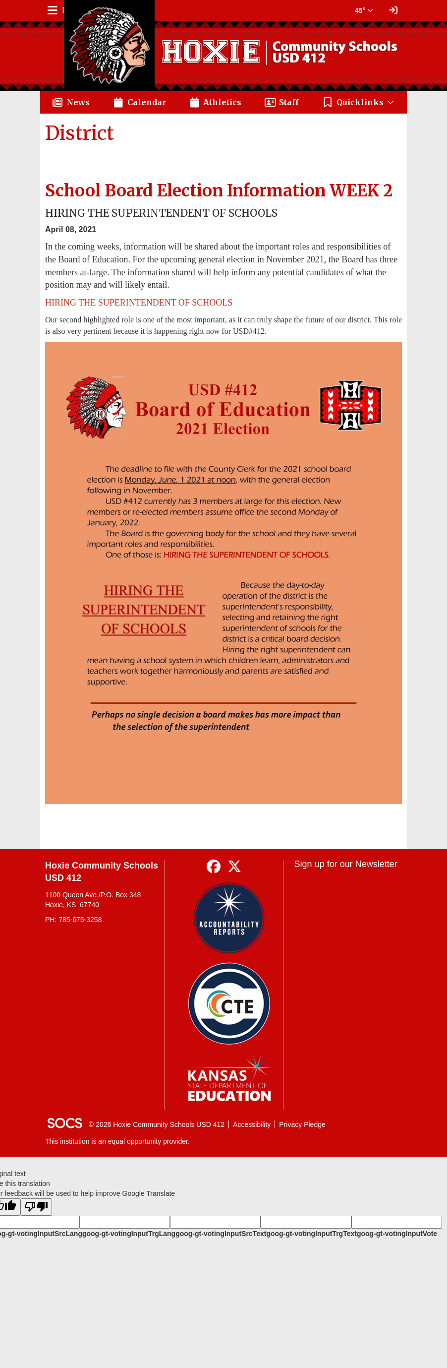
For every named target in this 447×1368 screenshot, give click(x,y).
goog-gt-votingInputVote (397, 1234)
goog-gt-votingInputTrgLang (128, 1234)
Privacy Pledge (302, 1124)
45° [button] (364, 10)
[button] (358, 102)
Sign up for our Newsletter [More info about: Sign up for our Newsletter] (345, 864)
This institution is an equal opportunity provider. (117, 1141)
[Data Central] (229, 1003)
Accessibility (252, 1124)
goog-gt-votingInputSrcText (220, 1234)
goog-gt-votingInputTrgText (311, 1234)
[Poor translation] (36, 1207)
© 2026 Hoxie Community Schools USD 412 (156, 1124)
